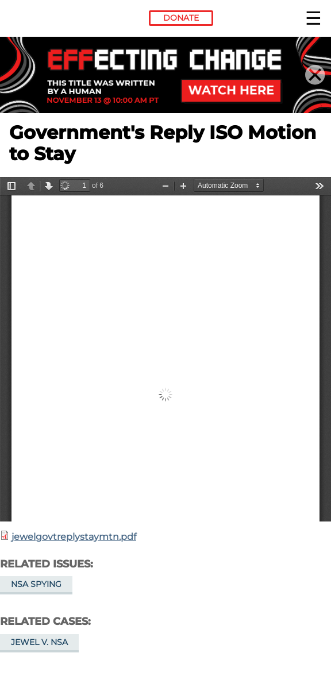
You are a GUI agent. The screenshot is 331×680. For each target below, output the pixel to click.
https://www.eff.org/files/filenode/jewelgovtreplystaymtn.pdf (165, 349)
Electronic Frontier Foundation (40, 20)
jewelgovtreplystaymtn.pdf (73, 536)
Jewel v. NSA (39, 642)
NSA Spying (36, 584)
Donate (181, 17)
